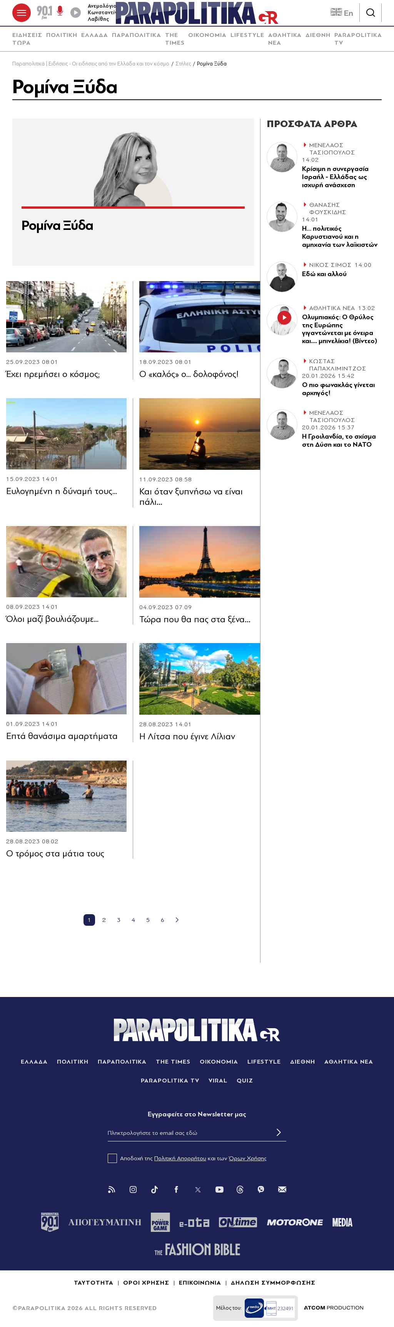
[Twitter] (197, 1189)
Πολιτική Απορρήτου (180, 1158)
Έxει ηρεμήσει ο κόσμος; (53, 374)
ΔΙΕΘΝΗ (318, 35)
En (342, 13)
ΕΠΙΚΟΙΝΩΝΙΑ (200, 1283)
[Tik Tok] (154, 1189)
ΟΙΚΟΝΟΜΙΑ (207, 35)
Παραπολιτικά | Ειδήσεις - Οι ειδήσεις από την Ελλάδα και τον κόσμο (90, 64)
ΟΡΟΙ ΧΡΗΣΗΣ (146, 1283)
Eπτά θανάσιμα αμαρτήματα (62, 736)
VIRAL (218, 1080)
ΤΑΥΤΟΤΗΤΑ (94, 1283)
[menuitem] (27, 39)
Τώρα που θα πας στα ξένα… (194, 619)
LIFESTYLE (247, 35)
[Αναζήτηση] (370, 13)
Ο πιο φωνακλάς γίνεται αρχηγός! (338, 389)
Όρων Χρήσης (248, 1158)
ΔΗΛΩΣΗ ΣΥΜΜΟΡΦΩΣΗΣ (273, 1283)
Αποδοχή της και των (187, 1158)
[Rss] (111, 1189)
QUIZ (245, 1080)
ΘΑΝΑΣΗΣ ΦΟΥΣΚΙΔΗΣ (327, 209)
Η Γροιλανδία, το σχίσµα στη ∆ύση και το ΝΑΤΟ (339, 441)
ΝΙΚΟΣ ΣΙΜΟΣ (330, 264)
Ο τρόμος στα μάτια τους (55, 853)
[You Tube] (219, 1189)
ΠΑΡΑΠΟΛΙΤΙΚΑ (136, 35)
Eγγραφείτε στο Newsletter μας (197, 1114)
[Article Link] (66, 316)
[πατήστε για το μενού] (21, 13)
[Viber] (260, 1189)
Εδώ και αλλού (324, 274)
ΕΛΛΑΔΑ (94, 35)
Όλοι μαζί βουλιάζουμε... (52, 619)
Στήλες (183, 64)
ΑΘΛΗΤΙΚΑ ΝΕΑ (285, 39)
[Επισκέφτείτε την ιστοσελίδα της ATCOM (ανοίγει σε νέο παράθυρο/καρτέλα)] (333, 1308)
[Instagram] (133, 1189)
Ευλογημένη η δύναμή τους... (61, 491)
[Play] (75, 13)
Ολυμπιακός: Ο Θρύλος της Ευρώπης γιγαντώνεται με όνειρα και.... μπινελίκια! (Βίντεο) (339, 329)
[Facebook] (176, 1189)
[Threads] (240, 1189)
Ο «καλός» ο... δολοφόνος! (189, 374)
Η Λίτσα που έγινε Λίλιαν (187, 736)
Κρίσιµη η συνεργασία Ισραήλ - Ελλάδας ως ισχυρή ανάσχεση (335, 177)
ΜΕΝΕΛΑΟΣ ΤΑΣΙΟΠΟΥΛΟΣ (332, 149)
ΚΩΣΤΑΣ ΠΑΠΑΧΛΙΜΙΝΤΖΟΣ (337, 365)
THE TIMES (175, 39)
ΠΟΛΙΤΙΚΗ (62, 35)
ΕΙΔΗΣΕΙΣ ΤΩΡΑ (27, 39)
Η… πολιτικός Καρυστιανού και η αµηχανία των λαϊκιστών (339, 237)
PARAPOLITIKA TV (358, 39)
